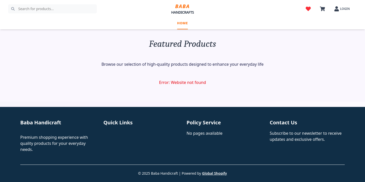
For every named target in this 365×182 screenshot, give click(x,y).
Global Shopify (214, 173)
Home (182, 23)
